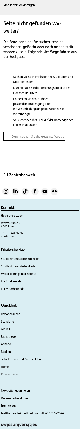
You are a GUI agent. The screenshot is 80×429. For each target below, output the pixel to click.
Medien (6, 351)
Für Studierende (11, 281)
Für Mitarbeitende (12, 289)
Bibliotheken (9, 336)
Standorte (7, 321)
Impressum (8, 405)
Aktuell (5, 329)
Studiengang (36, 103)
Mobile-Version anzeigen (19, 5)
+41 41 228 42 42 (12, 232)
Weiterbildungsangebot (33, 108)
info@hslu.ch (8, 236)
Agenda (6, 344)
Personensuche (10, 314)
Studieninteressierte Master (18, 266)
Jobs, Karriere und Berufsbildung (21, 359)
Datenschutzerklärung (15, 398)
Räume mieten (10, 374)
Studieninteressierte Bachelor (20, 258)
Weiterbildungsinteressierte (18, 273)
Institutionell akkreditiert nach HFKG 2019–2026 (32, 413)
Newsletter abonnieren (15, 390)
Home (5, 366)
